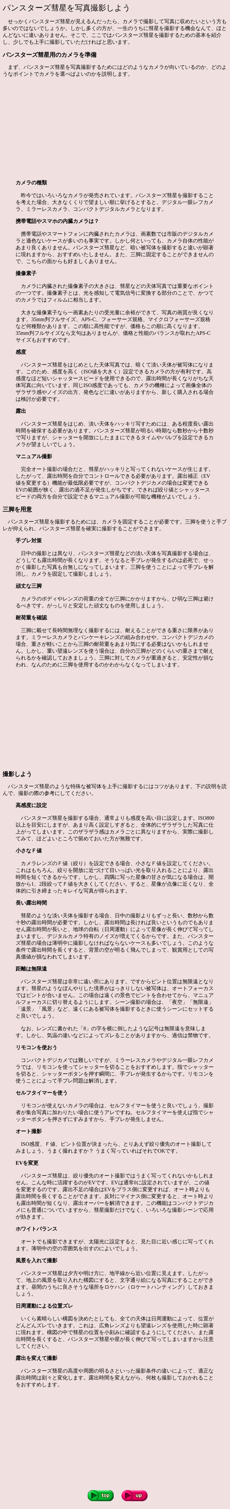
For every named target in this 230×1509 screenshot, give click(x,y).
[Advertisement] (116, 128)
